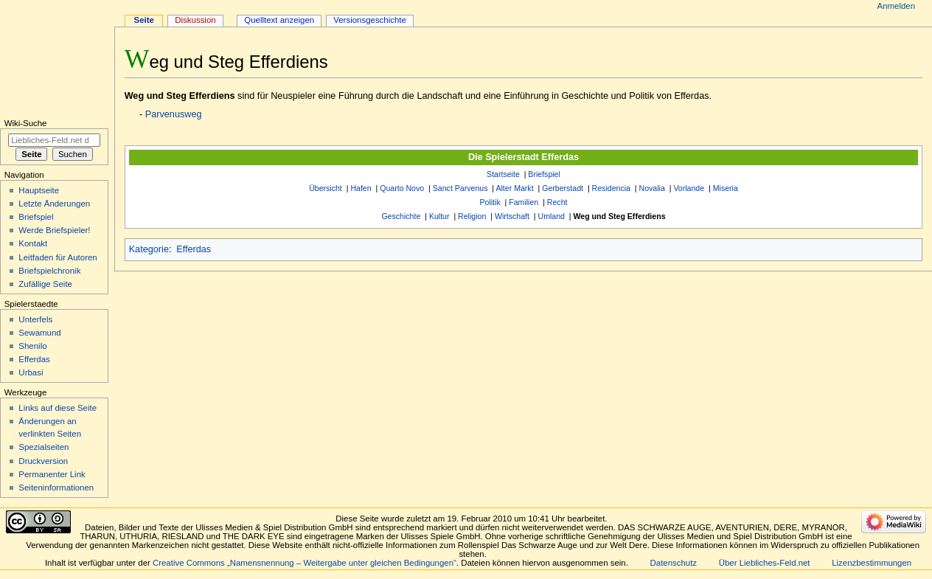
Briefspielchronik (49, 270)
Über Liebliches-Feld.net (764, 562)
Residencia (611, 188)
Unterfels (35, 319)
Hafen (360, 188)
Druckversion (43, 461)
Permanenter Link (51, 474)
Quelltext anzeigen (279, 19)
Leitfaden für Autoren (57, 257)
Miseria (725, 188)
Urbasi (30, 372)
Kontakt (32, 243)
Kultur (439, 216)
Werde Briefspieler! (54, 230)
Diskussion (195, 19)
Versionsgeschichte (369, 19)
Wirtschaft (512, 216)
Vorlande (688, 188)
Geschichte (400, 216)
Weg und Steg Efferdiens (620, 216)
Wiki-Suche (25, 123)
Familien (523, 202)
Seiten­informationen (56, 487)
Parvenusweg (173, 114)
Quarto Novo (402, 188)
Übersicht (325, 188)
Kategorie (149, 249)
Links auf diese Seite (57, 407)
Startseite (503, 174)
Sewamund (39, 332)
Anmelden (896, 5)
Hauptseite (38, 190)
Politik (489, 202)
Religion (472, 216)
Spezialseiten (43, 447)
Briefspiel (544, 174)
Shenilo (32, 345)
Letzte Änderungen (54, 203)
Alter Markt (514, 188)
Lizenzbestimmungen (871, 562)
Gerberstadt (562, 188)
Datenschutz (674, 562)
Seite (144, 19)
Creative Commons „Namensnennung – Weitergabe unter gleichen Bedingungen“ (304, 562)
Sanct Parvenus (460, 188)
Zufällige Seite (45, 284)
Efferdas (193, 249)
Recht (557, 202)
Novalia (652, 188)
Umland (551, 216)
